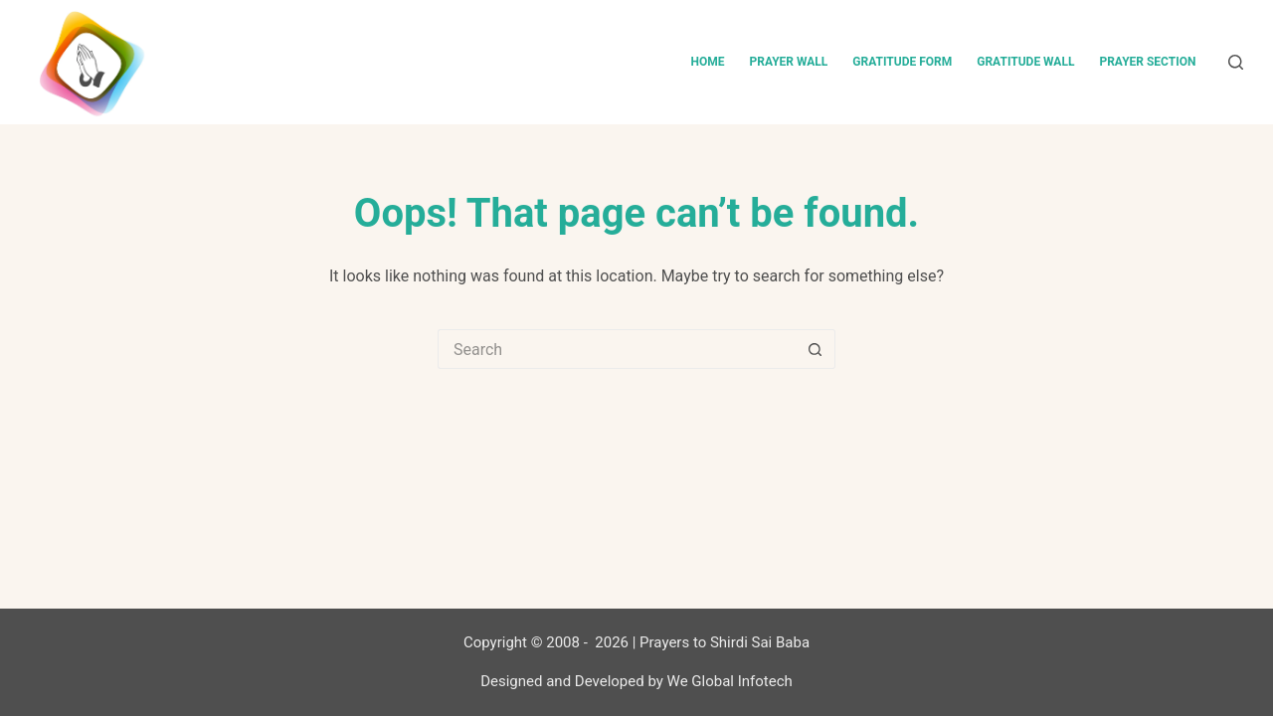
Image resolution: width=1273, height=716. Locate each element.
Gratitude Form (902, 62)
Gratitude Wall (1025, 62)
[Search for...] (617, 349)
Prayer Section (1147, 62)
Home (707, 62)
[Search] (1235, 62)
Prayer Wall (788, 62)
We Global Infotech (730, 681)
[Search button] (815, 349)
